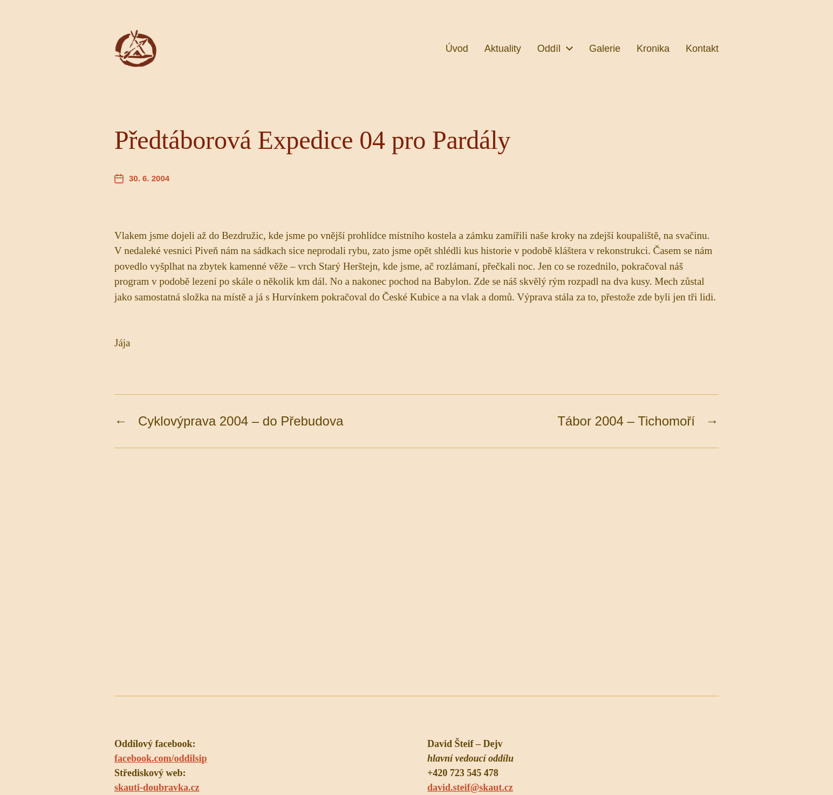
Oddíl (549, 48)
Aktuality (502, 48)
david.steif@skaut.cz (470, 787)
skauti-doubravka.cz (157, 787)
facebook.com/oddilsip (160, 758)
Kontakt (702, 48)
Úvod (457, 48)
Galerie (604, 48)
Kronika (653, 48)
